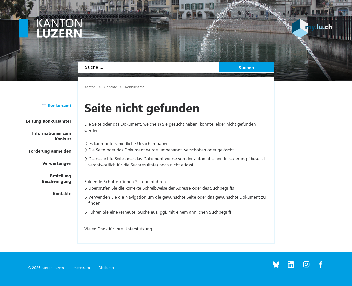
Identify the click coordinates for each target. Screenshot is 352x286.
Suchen (246, 67)
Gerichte (110, 86)
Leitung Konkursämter (48, 121)
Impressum (81, 267)
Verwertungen (56, 163)
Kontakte (62, 193)
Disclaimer (106, 267)
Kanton (90, 86)
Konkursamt (56, 105)
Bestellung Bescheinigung (56, 178)
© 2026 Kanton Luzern (46, 267)
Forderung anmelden (50, 151)
